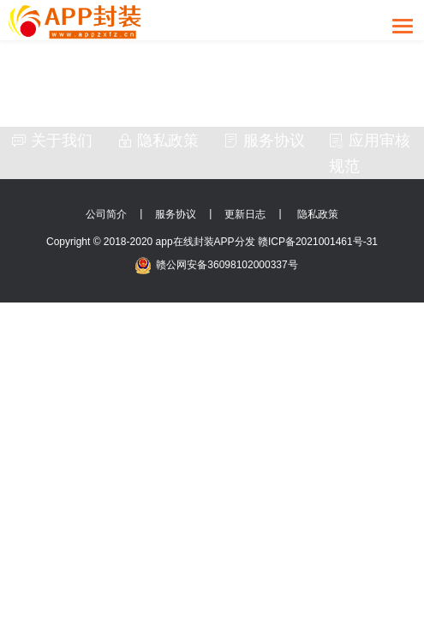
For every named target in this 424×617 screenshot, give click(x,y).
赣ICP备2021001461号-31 (318, 242)
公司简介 (106, 214)
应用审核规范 (369, 153)
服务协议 (264, 140)
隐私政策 (158, 140)
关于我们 (52, 140)
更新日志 (245, 214)
